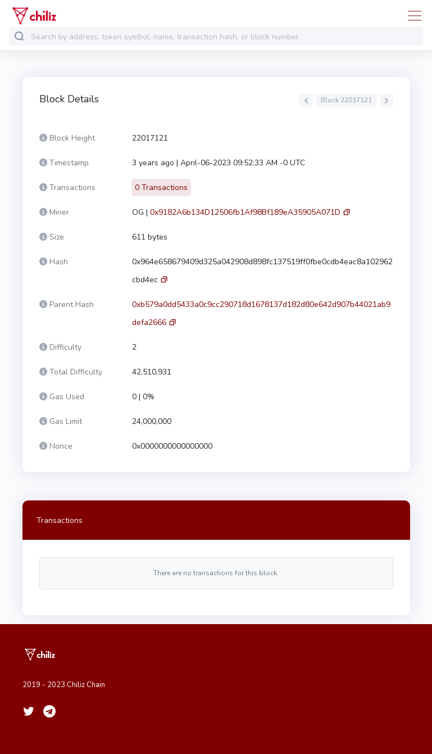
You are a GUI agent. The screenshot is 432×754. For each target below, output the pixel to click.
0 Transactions (161, 187)
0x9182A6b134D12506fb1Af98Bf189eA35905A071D (245, 212)
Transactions (60, 520)
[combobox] (224, 37)
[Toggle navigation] (411, 15)
